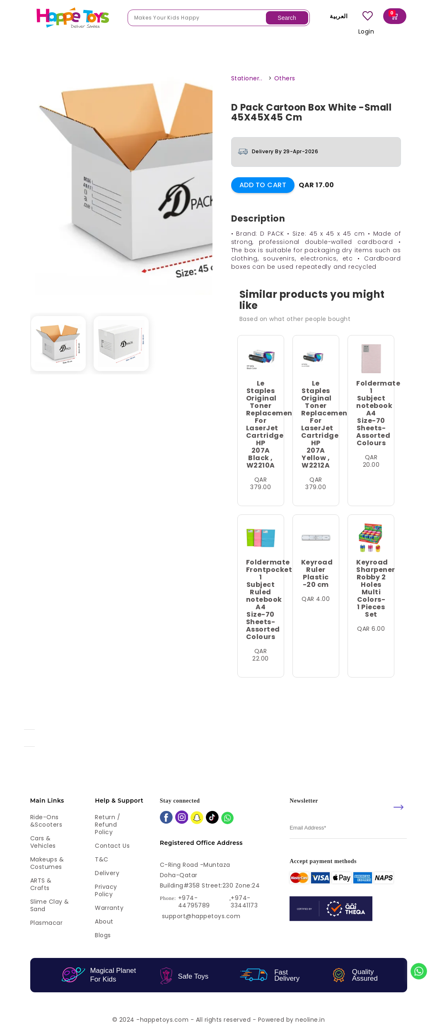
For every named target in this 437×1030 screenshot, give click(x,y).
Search (287, 17)
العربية (337, 16)
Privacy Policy (106, 890)
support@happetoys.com (201, 916)
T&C (102, 859)
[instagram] (181, 817)
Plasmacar (46, 922)
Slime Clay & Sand (49, 905)
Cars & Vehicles (43, 842)
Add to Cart (263, 185)
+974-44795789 (194, 901)
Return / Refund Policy (107, 824)
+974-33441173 (244, 901)
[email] (348, 828)
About (104, 921)
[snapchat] (197, 818)
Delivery (107, 873)
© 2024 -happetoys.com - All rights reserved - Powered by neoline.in (218, 1020)
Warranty (109, 908)
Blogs (103, 935)
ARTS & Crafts (41, 884)
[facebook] (166, 818)
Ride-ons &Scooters (46, 820)
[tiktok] (212, 818)
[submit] (398, 807)
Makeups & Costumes (47, 863)
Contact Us (112, 845)
